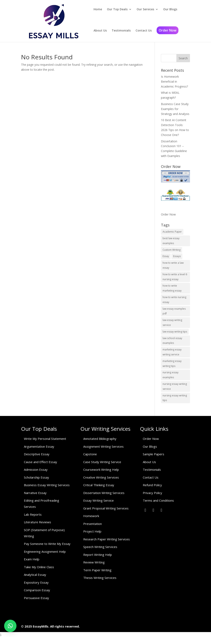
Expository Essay (36, 582)
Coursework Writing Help (101, 469)
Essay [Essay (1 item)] (166, 256)
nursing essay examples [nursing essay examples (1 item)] (170, 375)
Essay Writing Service (98, 500)
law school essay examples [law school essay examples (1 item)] (172, 340)
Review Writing (94, 562)
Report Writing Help (97, 555)
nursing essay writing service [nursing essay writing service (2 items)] (175, 386)
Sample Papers (153, 454)
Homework (91, 516)
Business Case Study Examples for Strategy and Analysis (175, 109)
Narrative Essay (35, 493)
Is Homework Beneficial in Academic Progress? (174, 81)
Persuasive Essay (36, 598)
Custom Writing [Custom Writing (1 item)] (172, 250)
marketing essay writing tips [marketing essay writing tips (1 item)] (172, 363)
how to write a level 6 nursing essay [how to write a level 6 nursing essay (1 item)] (175, 277)
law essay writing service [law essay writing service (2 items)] (172, 322)
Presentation (92, 524)
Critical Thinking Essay (98, 485)
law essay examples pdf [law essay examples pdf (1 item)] (174, 311)
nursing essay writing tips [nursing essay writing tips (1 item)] (175, 398)
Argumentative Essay (39, 446)
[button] (10, 626)
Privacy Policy (152, 493)
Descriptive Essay (36, 454)
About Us (100, 30)
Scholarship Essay (36, 477)
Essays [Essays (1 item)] (177, 256)
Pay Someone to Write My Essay (47, 544)
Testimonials (121, 30)
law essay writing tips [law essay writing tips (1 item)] (175, 331)
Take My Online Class (39, 567)
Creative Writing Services (101, 477)
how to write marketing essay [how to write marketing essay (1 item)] (172, 288)
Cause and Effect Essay (40, 462)
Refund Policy (152, 485)
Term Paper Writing (97, 570)
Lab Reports (33, 514)
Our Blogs (170, 9)
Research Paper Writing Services (106, 539)
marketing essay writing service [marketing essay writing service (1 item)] (172, 352)
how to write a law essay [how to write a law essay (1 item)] (173, 265)
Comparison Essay (37, 590)
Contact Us (144, 30)
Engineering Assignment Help (45, 551)
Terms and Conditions (158, 500)
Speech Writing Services (100, 547)
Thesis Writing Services (99, 578)
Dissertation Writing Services (103, 493)
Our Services (145, 9)
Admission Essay (36, 469)
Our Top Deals (117, 9)
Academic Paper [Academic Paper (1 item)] (172, 231)
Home (98, 9)
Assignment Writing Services (103, 446)
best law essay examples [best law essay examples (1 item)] (171, 241)
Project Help (92, 531)
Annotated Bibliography (99, 439)
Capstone (90, 454)
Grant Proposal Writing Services (106, 508)
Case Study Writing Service (102, 462)
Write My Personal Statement (45, 439)
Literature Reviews (37, 522)
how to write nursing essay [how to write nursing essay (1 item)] (174, 299)
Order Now (167, 30)
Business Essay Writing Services (47, 485)
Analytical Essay (35, 575)
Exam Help (31, 559)
